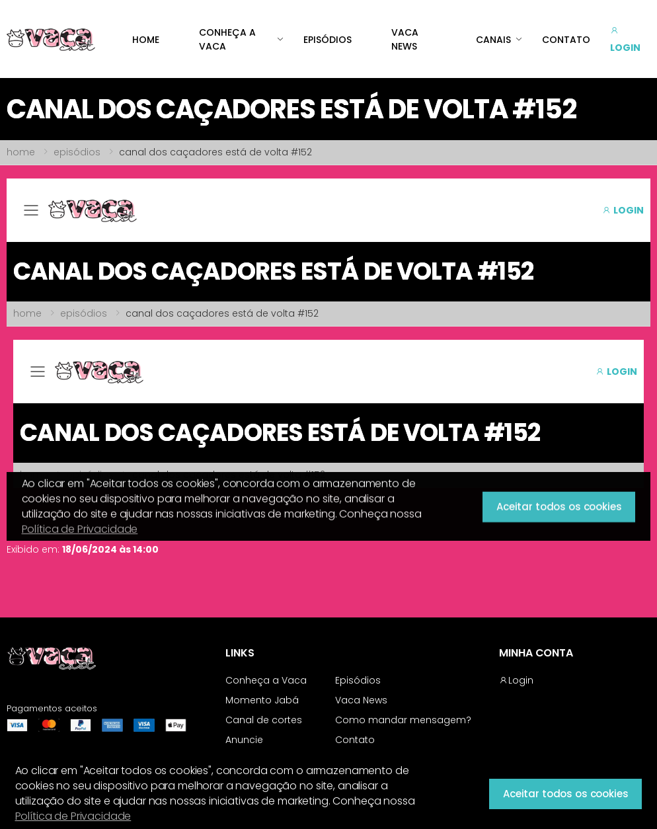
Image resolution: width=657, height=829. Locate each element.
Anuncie (244, 739)
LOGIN (625, 39)
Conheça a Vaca (266, 680)
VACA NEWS (404, 39)
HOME (145, 39)
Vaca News (361, 700)
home (21, 152)
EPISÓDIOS (327, 39)
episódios (77, 152)
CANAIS (493, 39)
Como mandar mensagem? (403, 720)
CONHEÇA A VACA (227, 39)
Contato (355, 739)
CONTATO (566, 39)
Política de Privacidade (73, 816)
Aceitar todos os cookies (565, 794)
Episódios (358, 680)
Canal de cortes (263, 720)
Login (516, 680)
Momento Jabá (262, 700)
